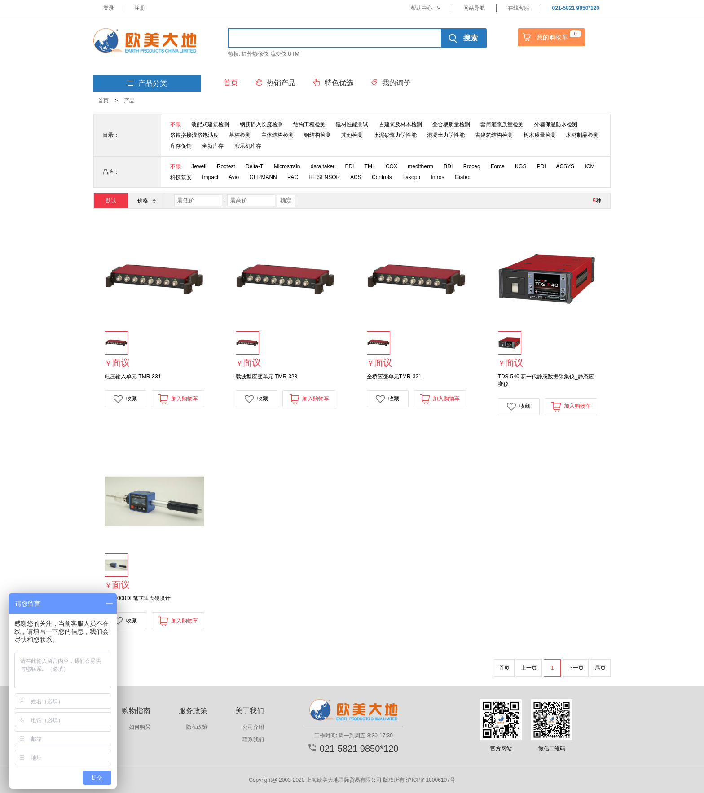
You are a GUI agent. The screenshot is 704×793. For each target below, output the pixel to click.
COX (391, 166)
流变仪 (278, 54)
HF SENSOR (324, 177)
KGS (520, 166)
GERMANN (263, 177)
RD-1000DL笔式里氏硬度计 (138, 598)
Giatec (463, 177)
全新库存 (213, 146)
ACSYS (565, 166)
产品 (129, 100)
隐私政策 (196, 727)
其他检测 (352, 135)
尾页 (600, 668)
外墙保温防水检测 (555, 124)
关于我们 (249, 710)
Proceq (471, 166)
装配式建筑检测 (210, 124)
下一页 (576, 668)
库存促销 (181, 146)
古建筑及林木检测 (400, 124)
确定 (286, 200)
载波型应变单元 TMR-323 (266, 376)
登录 (108, 8)
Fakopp (411, 177)
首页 (103, 100)
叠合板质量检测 (451, 124)
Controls (382, 177)
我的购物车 (550, 37)
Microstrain (287, 166)
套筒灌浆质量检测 (502, 124)
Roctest (226, 166)
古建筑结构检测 (494, 135)
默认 (111, 200)
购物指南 (136, 710)
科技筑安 (181, 177)
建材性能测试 (352, 124)
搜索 (463, 38)
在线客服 (518, 8)
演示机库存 (247, 146)
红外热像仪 (255, 54)
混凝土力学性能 (446, 135)
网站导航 (474, 8)
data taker (322, 166)
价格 (146, 200)
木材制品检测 (582, 135)
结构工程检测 (309, 124)
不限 (175, 124)
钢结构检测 (317, 135)
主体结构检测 (277, 135)
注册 (139, 8)
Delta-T (254, 166)
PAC (292, 177)
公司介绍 (253, 727)
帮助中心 (425, 8)
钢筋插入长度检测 (261, 124)
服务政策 (193, 710)
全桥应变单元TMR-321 (394, 376)
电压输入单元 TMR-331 (133, 376)
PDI (541, 166)
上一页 (529, 668)
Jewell (198, 166)
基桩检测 (240, 135)
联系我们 (253, 739)
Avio (234, 177)
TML (370, 166)
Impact (210, 177)
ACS (355, 177)
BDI (349, 166)
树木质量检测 (540, 135)
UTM (293, 54)
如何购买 (139, 727)
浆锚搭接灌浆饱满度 (194, 135)
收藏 (125, 398)
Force (498, 166)
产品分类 (147, 84)
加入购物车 (178, 399)
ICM (589, 166)
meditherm (420, 166)
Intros (437, 177)
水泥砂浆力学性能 (395, 135)
